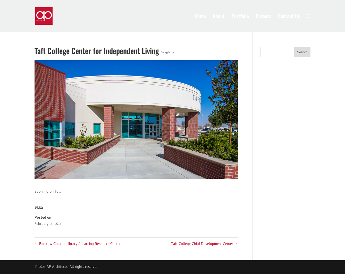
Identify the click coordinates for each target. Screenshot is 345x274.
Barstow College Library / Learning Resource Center (78, 244)
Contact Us (289, 17)
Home (200, 17)
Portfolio (240, 17)
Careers (263, 17)
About (219, 17)
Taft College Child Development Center (204, 244)
